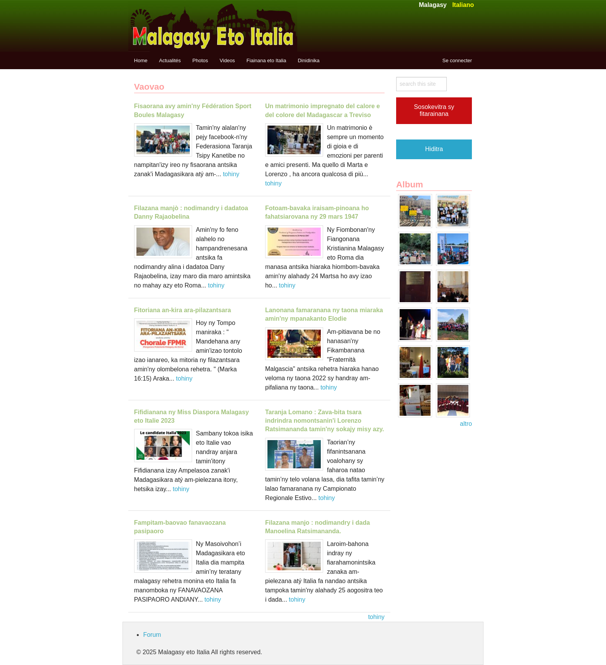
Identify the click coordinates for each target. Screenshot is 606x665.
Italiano (463, 5)
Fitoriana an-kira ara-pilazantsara (182, 310)
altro (466, 423)
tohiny (231, 174)
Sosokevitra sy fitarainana (434, 110)
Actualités (169, 60)
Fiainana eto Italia (266, 60)
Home (141, 60)
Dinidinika (308, 60)
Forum (152, 634)
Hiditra (434, 149)
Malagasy (433, 5)
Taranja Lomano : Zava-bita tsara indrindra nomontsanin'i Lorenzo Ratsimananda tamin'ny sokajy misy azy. (324, 421)
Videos (227, 60)
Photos (200, 60)
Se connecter (457, 60)
